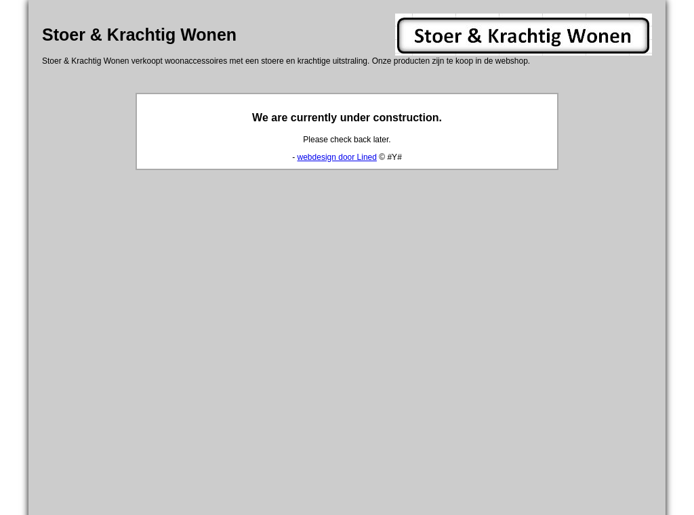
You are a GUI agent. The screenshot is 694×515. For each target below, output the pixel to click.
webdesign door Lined (337, 157)
